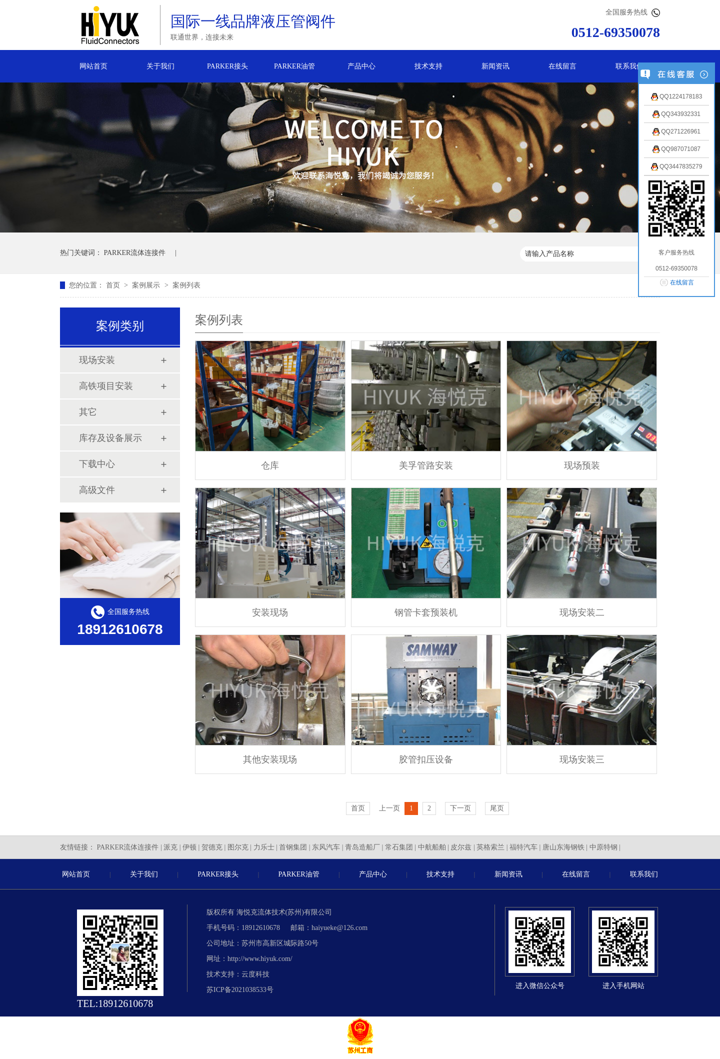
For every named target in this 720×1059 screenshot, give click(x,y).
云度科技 (256, 974)
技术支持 (428, 66)
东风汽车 (326, 847)
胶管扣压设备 (426, 759)
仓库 (270, 465)
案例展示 (147, 285)
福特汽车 (524, 847)
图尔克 (238, 847)
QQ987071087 (676, 149)
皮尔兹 (461, 847)
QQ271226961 (676, 131)
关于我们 (160, 66)
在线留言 (562, 66)
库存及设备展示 (110, 438)
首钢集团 (293, 847)
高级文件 (97, 490)
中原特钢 (604, 847)
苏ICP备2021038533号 (240, 990)
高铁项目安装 (106, 386)
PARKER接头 (227, 66)
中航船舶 (432, 847)
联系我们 (630, 66)
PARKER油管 (294, 66)
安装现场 (270, 613)
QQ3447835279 (676, 166)
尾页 (497, 808)
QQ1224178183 (676, 96)
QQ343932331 (676, 114)
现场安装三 (582, 759)
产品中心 (362, 66)
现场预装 (582, 465)
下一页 (460, 808)
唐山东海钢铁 (563, 847)
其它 (88, 412)
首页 (114, 285)
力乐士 (264, 847)
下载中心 (97, 464)
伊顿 (189, 847)
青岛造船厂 (362, 847)
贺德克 (212, 847)
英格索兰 (490, 847)
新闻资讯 (496, 66)
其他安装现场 (270, 759)
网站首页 (94, 66)
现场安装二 (582, 613)
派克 (171, 847)
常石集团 (399, 847)
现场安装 (97, 360)
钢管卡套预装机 (426, 613)
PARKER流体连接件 (135, 252)
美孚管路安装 (426, 465)
